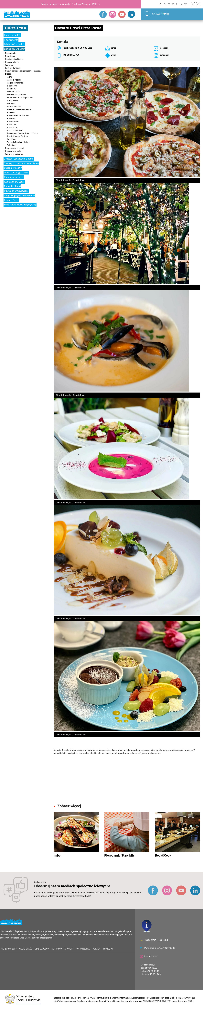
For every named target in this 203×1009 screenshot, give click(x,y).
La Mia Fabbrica (14, 106)
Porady (96, 949)
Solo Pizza (11, 139)
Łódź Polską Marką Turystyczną (20, 204)
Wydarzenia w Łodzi (14, 181)
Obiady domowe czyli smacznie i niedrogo (23, 71)
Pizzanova (11, 124)
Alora (9, 77)
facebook (164, 48)
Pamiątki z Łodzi (12, 186)
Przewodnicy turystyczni (16, 191)
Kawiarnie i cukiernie (14, 59)
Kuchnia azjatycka (13, 151)
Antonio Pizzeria (14, 80)
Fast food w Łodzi (13, 68)
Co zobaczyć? (11, 39)
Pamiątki (108, 949)
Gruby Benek (12, 100)
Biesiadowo (12, 86)
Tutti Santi (11, 145)
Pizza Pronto (12, 121)
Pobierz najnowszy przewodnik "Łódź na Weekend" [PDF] (69, 4)
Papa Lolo (11, 112)
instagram (164, 55)
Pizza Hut (11, 118)
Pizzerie (9, 74)
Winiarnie (9, 65)
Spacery (69, 949)
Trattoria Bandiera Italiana (18, 142)
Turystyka (15, 28)
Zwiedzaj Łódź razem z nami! (18, 158)
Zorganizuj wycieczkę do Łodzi (19, 195)
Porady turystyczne (13, 177)
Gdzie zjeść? (42, 949)
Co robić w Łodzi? (13, 168)
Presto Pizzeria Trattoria (17, 136)
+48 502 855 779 (71, 55)
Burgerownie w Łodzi (14, 148)
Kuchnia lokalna (12, 62)
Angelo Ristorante (15, 83)
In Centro (11, 103)
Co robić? (56, 949)
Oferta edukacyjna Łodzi (16, 172)
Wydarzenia (83, 949)
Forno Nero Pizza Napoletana (20, 98)
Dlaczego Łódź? (12, 35)
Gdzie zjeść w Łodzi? (14, 49)
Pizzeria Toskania (14, 130)
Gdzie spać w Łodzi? (14, 44)
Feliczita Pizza (13, 92)
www (113, 55)
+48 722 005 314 (156, 940)
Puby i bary (10, 56)
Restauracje (10, 53)
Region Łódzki (11, 200)
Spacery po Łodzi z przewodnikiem (21, 163)
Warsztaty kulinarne (14, 154)
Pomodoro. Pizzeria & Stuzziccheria (22, 133)
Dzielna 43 (11, 89)
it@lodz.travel (150, 956)
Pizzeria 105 (12, 127)
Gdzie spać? (25, 949)
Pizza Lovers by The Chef (18, 115)
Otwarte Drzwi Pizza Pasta (19, 109)
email (113, 48)
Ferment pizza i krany (16, 95)
